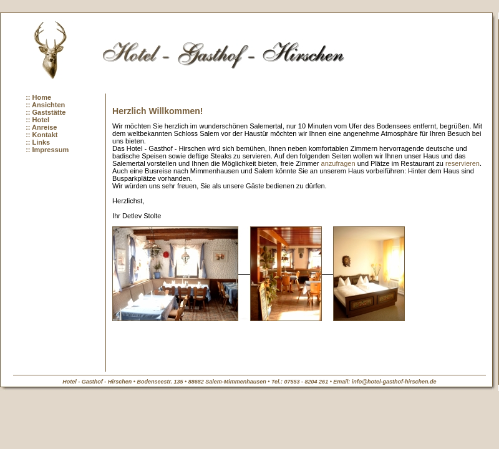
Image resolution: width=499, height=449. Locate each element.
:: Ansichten (45, 105)
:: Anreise (41, 127)
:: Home (38, 97)
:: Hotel (37, 119)
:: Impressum (47, 149)
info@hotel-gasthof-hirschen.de (394, 382)
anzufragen (338, 163)
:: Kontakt (41, 134)
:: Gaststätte (45, 112)
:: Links (38, 142)
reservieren (462, 163)
